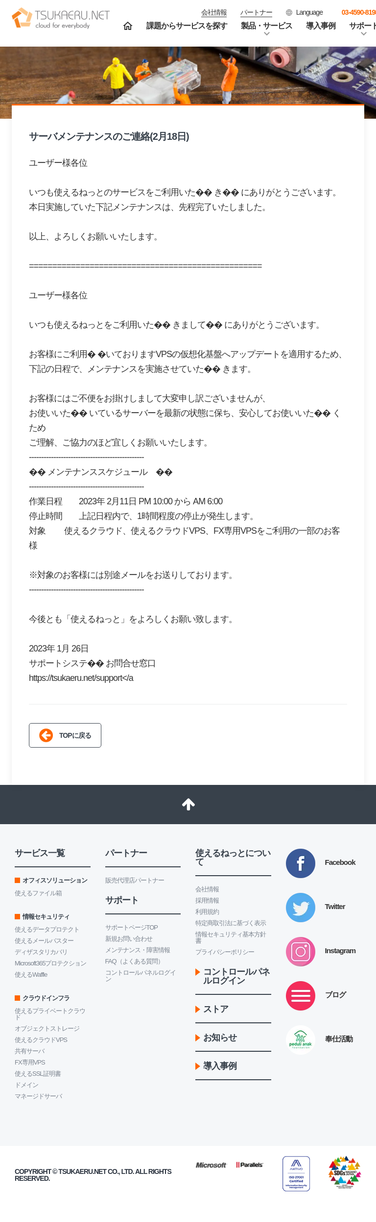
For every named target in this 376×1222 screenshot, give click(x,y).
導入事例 (320, 26)
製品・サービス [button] (266, 26)
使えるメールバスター (44, 940)
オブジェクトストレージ (47, 1028)
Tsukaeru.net (82, 1171)
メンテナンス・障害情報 (137, 950)
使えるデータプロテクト (47, 929)
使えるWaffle (31, 974)
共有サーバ (29, 1051)
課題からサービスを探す (186, 26)
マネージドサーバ (38, 1096)
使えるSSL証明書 (38, 1073)
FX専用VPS (30, 1062)
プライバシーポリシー (224, 952)
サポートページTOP (131, 927)
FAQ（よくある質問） (134, 961)
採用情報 (207, 900)
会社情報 (207, 889)
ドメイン (26, 1085)
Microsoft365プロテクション (50, 963)
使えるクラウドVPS (41, 1040)
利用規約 (207, 912)
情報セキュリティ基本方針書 (230, 937)
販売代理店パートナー (134, 880)
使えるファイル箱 (38, 893)
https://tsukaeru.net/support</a (81, 678)
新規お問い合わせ (128, 939)
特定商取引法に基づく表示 (230, 923)
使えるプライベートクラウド (50, 1014)
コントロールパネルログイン (140, 975)
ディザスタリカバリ (41, 952)
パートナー (256, 12)
